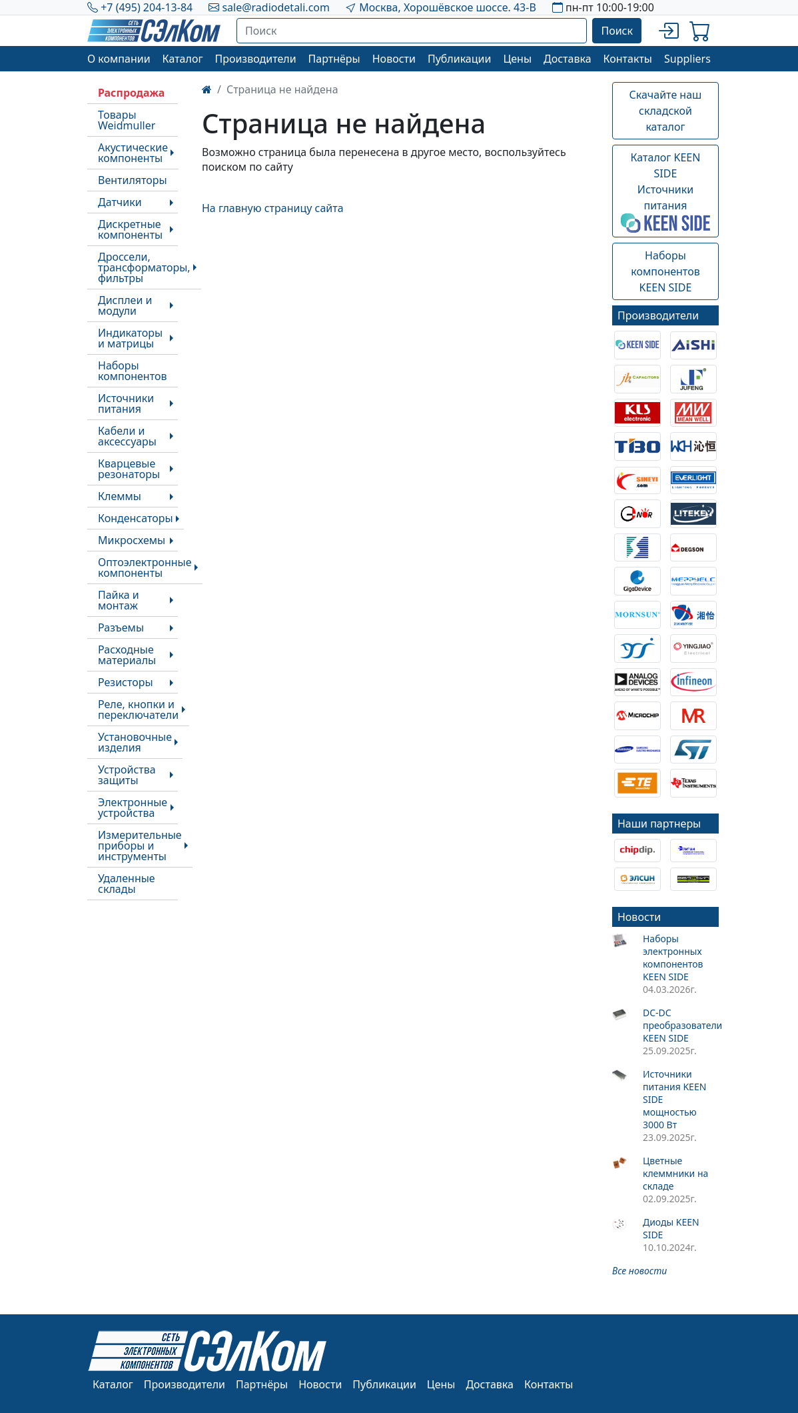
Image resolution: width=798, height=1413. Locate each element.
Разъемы (121, 627)
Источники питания (126, 403)
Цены (517, 58)
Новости (394, 58)
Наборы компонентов (132, 370)
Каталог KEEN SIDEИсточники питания (665, 191)
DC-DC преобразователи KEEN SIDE (681, 1025)
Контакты (627, 58)
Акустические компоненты (133, 152)
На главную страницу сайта (273, 208)
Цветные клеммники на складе (675, 1173)
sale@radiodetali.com (276, 7)
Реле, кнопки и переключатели (138, 709)
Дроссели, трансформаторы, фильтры (144, 267)
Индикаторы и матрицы (130, 338)
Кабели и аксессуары (127, 436)
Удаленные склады (126, 883)
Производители (255, 58)
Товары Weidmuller (126, 120)
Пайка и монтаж (118, 600)
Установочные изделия (135, 742)
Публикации (460, 58)
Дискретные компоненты (130, 229)
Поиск (617, 30)
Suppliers (687, 58)
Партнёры (334, 58)
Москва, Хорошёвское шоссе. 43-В (447, 7)
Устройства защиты (127, 775)
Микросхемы (131, 540)
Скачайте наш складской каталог (665, 110)
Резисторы (125, 682)
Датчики (120, 202)
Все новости (639, 1270)
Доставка (568, 58)
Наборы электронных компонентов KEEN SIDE (673, 957)
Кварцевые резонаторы (129, 468)
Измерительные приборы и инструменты (140, 846)
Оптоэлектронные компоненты (145, 567)
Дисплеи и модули (125, 305)
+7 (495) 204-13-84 (147, 7)
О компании (119, 58)
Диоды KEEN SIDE (671, 1228)
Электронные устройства (132, 807)
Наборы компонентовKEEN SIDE (665, 271)
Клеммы (119, 496)
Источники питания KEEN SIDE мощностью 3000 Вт (674, 1099)
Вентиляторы (132, 180)
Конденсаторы (135, 518)
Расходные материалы (127, 654)
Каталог (183, 58)
